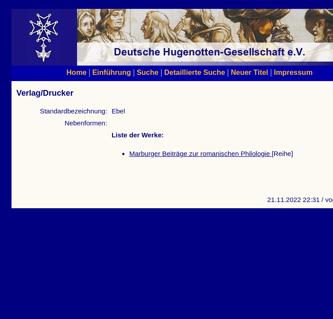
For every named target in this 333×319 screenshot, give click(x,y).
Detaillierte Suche (194, 72)
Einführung (111, 72)
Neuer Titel (249, 72)
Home (76, 72)
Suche (148, 72)
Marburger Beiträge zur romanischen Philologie (200, 153)
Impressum (293, 72)
